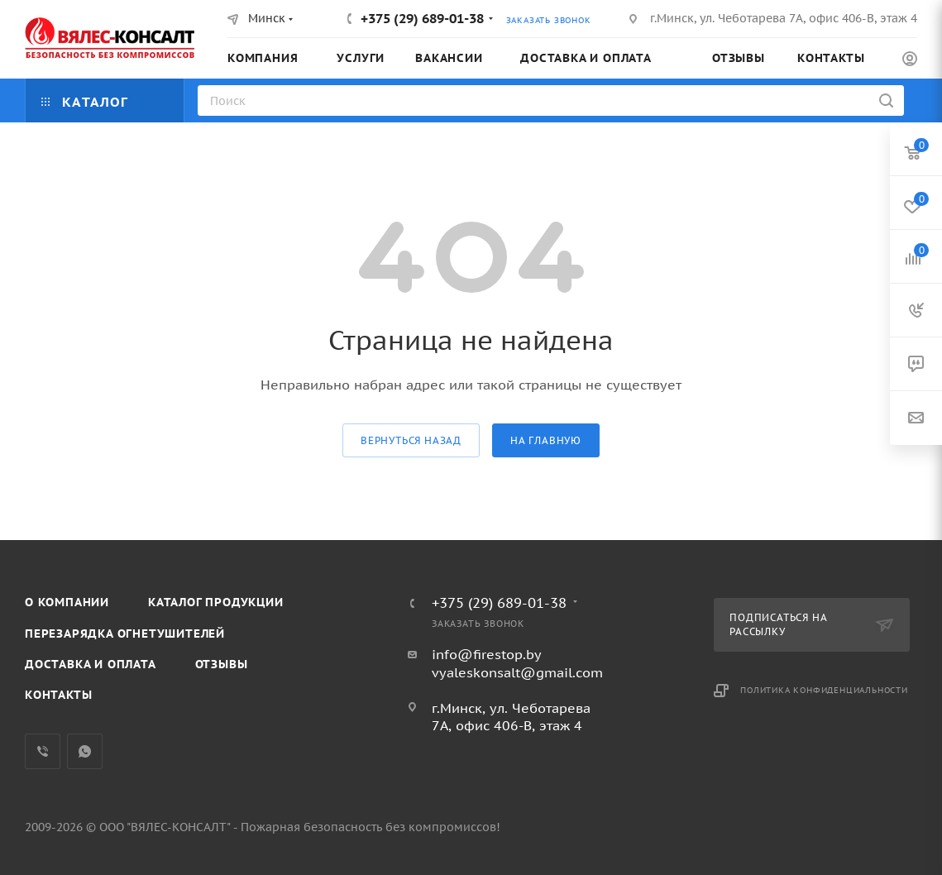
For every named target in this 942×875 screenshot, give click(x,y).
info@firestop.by (487, 654)
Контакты (58, 694)
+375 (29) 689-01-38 (422, 18)
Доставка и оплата (90, 664)
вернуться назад (411, 440)
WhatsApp (85, 751)
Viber (42, 751)
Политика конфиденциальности (824, 690)
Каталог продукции (216, 602)
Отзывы (221, 664)
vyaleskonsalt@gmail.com (517, 672)
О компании (67, 602)
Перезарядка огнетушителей (125, 633)
